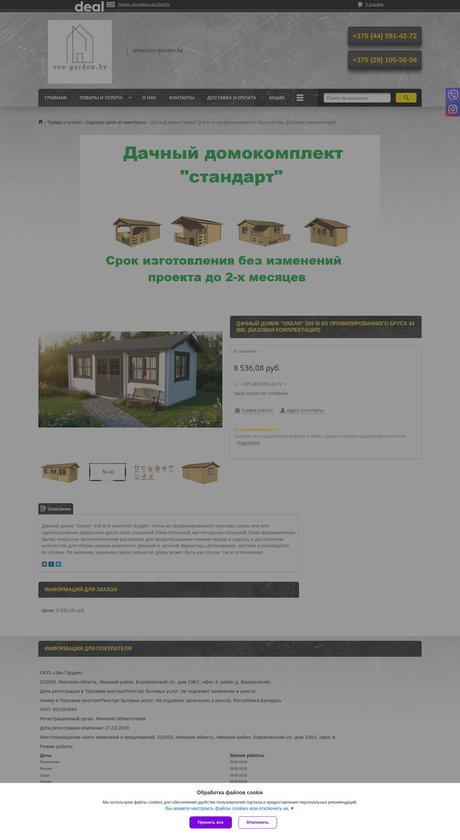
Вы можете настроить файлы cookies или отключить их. (227, 808)
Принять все (211, 822)
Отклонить (258, 822)
